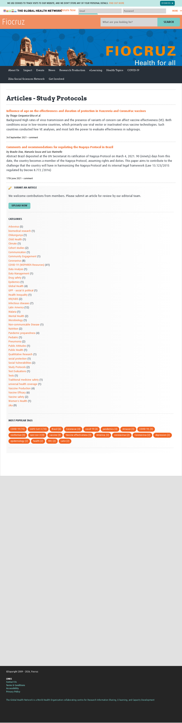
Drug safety (14, 277)
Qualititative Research (20, 354)
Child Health (15, 239)
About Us (13, 70)
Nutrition (13, 329)
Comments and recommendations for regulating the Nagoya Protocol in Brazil (59, 147)
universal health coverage (22, 384)
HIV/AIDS (13, 299)
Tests (11, 375)
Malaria (12, 312)
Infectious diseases (18, 303)
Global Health (16, 286)
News (51, 70)
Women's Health (17, 401)
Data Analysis (15, 269)
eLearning (95, 70)
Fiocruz (13, 22)
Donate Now (68, 10)
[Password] (144, 10)
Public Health (15, 350)
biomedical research (19, 231)
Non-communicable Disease (24, 324)
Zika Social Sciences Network (26, 78)
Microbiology (15, 320)
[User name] (100, 10)
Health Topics (114, 70)
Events (40, 70)
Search (169, 22)
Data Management (18, 273)
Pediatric (13, 337)
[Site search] (129, 22)
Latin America (16, 307)
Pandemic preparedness (21, 333)
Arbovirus (13, 226)
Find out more (116, 3)
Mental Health (16, 316)
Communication (17, 252)
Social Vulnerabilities (19, 363)
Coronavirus (14, 261)
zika (10, 405)
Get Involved (56, 78)
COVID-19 (133, 70)
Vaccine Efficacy (17, 392)
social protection (17, 358)
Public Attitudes (17, 346)
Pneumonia (14, 341)
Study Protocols (17, 367)
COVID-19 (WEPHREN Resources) (26, 265)
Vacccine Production (19, 388)
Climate (12, 244)
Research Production (72, 70)
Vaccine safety (16, 397)
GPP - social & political (20, 290)
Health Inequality (18, 295)
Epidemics (14, 282)
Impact (27, 70)
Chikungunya (15, 235)
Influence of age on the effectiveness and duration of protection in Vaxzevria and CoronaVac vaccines (76, 111)
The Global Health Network (33, 11)
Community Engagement (22, 256)
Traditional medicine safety (23, 380)
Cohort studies (16, 248)
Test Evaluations (17, 371)
